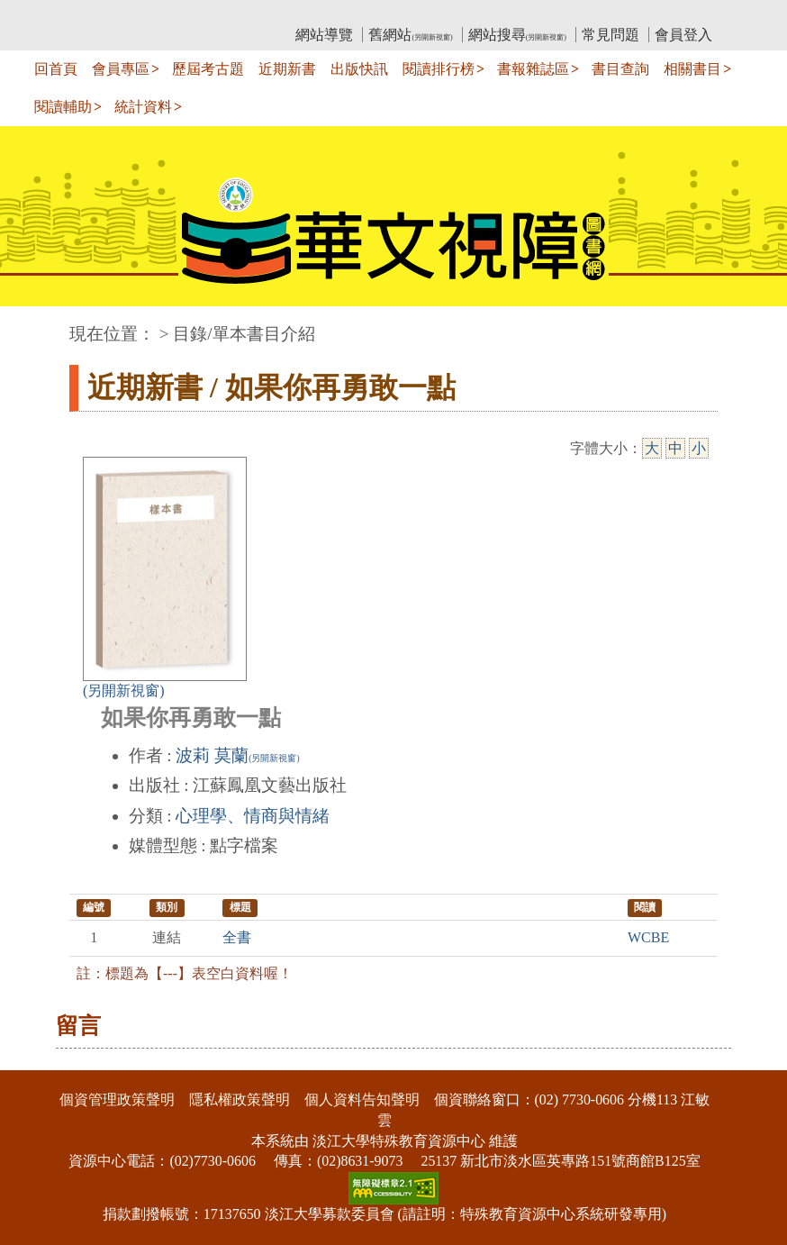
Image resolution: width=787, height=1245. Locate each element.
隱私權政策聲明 (239, 1099)
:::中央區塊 (34, 324)
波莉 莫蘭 (237, 755)
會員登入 (683, 34)
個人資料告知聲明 (362, 1099)
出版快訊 (359, 69)
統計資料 (143, 106)
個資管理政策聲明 (117, 1099)
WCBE (648, 937)
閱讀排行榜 (439, 69)
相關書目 (692, 69)
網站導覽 (324, 34)
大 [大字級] (652, 448)
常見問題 (610, 34)
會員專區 (120, 69)
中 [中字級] (675, 448)
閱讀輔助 (63, 106)
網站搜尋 (517, 34)
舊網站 (410, 34)
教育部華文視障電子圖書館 (228, 14)
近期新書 (287, 69)
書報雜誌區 (533, 69)
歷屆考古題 (208, 69)
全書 (236, 937)
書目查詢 (620, 69)
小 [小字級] (699, 448)
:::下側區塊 (34, 1058)
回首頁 (55, 69)
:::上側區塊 (104, 14)
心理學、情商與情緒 (253, 815)
